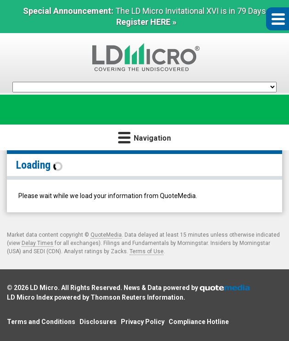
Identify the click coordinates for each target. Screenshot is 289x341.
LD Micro (44, 287)
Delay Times (37, 243)
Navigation (144, 137)
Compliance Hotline (199, 321)
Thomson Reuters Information (137, 297)
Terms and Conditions (41, 321)
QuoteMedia (106, 235)
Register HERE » (146, 22)
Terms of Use (147, 251)
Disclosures (98, 321)
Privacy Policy (142, 321)
